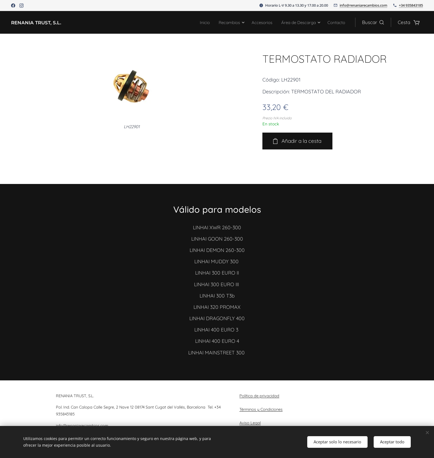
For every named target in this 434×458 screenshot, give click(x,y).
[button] (373, 22)
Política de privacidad (259, 395)
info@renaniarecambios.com (363, 5)
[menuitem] (192, 22)
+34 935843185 (411, 5)
